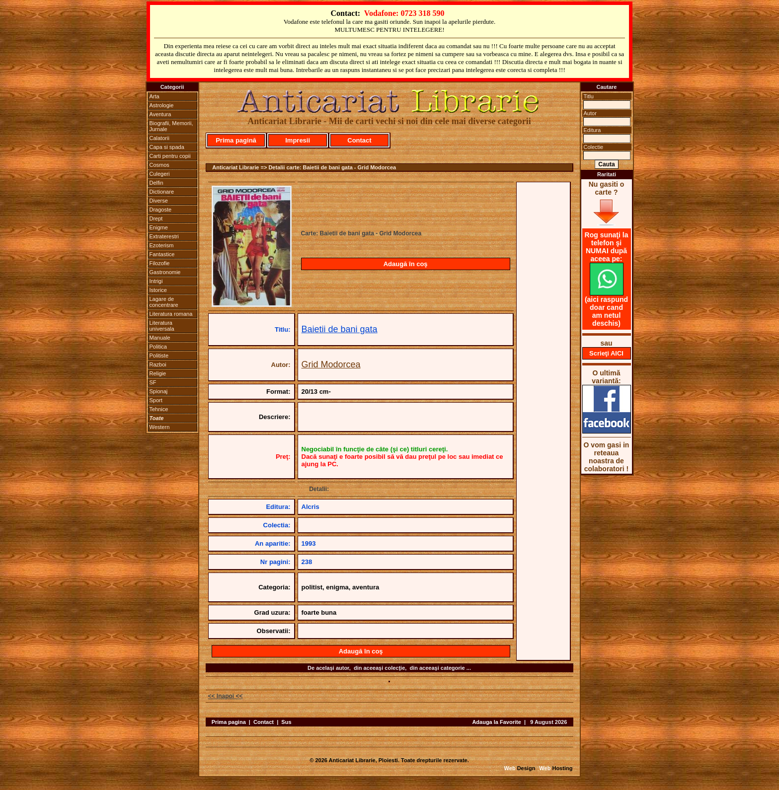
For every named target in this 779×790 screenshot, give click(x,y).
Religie (158, 373)
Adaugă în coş (406, 264)
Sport (156, 400)
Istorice (158, 290)
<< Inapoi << (225, 696)
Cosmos (159, 165)
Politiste (159, 356)
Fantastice (162, 254)
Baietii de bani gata (340, 329)
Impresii (297, 140)
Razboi (158, 364)
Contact (359, 140)
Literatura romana (171, 314)
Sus (286, 722)
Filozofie (160, 263)
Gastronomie (165, 272)
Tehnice (159, 409)
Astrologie (162, 105)
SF (153, 382)
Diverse (159, 201)
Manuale (160, 338)
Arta (154, 96)
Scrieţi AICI (606, 353)
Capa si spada (167, 147)
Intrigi (156, 281)
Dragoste (161, 210)
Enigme (159, 227)
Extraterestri (164, 236)
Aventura (160, 114)
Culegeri (160, 174)
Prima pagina (229, 722)
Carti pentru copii (170, 156)
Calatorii (159, 138)
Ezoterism (162, 245)
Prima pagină (236, 140)
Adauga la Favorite (496, 722)
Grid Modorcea (331, 364)
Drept (156, 218)
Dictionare (162, 192)
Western (160, 427)
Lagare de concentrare (164, 302)
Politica (158, 347)
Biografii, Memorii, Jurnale (171, 126)
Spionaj (159, 391)
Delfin (156, 183)
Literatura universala (162, 326)
